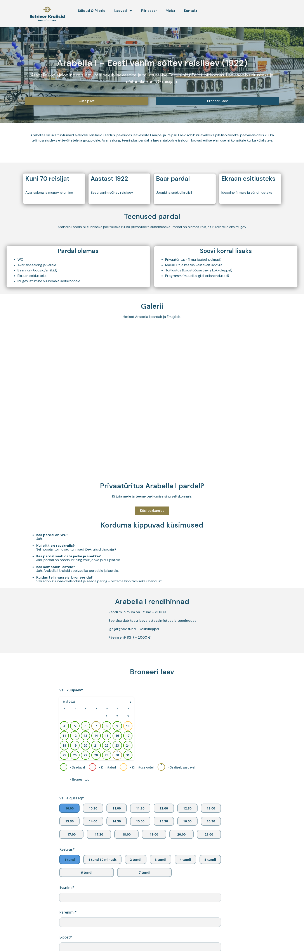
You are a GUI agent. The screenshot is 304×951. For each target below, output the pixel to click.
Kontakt (190, 10)
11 (64, 735)
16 (117, 735)
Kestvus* (67, 849)
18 (64, 745)
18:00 (126, 834)
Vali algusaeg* (71, 798)
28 (96, 755)
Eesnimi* (67, 887)
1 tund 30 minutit (102, 859)
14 (96, 735)
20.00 (181, 834)
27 (85, 755)
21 (96, 745)
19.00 (154, 834)
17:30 (99, 834)
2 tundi (135, 859)
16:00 (187, 821)
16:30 (211, 821)
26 (75, 755)
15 (106, 735)
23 (117, 745)
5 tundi (210, 859)
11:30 (140, 808)
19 (75, 745)
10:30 (93, 808)
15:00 (140, 821)
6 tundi (86, 872)
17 (128, 735)
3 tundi (160, 859)
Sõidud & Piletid (92, 10)
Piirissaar (149, 10)
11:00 (116, 808)
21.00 (209, 834)
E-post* (65, 937)
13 (85, 735)
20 (85, 745)
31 (128, 755)
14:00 (93, 821)
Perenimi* (67, 912)
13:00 (211, 808)
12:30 (187, 808)
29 (106, 755)
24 (128, 745)
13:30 (69, 821)
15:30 (164, 821)
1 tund (69, 859)
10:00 (69, 808)
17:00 (71, 834)
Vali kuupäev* (71, 690)
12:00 (164, 808)
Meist (170, 10)
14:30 (116, 821)
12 (75, 735)
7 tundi (144, 872)
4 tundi (185, 859)
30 (117, 755)
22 (106, 745)
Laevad (123, 11)
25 (64, 755)
